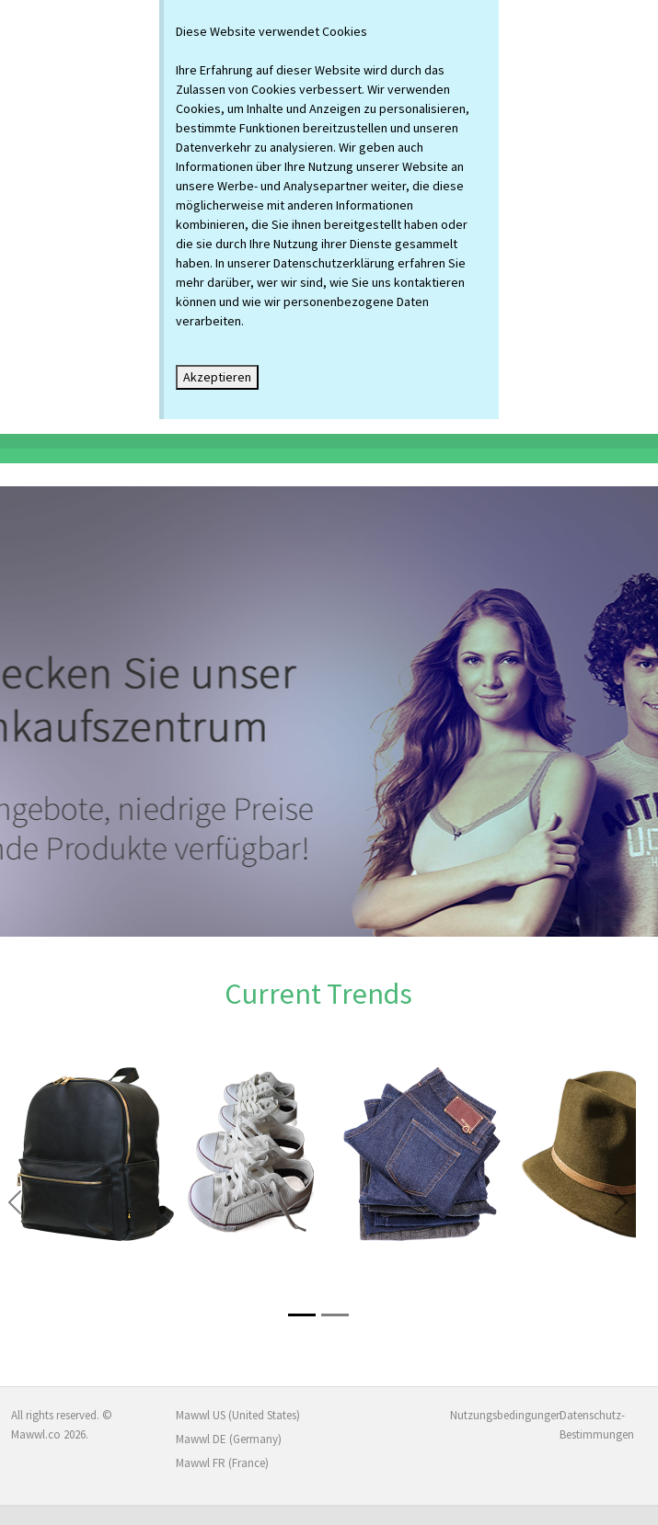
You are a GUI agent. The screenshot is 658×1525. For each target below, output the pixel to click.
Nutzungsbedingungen (493, 1415)
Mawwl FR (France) (222, 1463)
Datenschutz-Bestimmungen (597, 1424)
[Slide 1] (302, 1315)
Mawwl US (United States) (238, 1415)
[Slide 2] (335, 1315)
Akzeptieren (217, 377)
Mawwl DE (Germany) (229, 1439)
